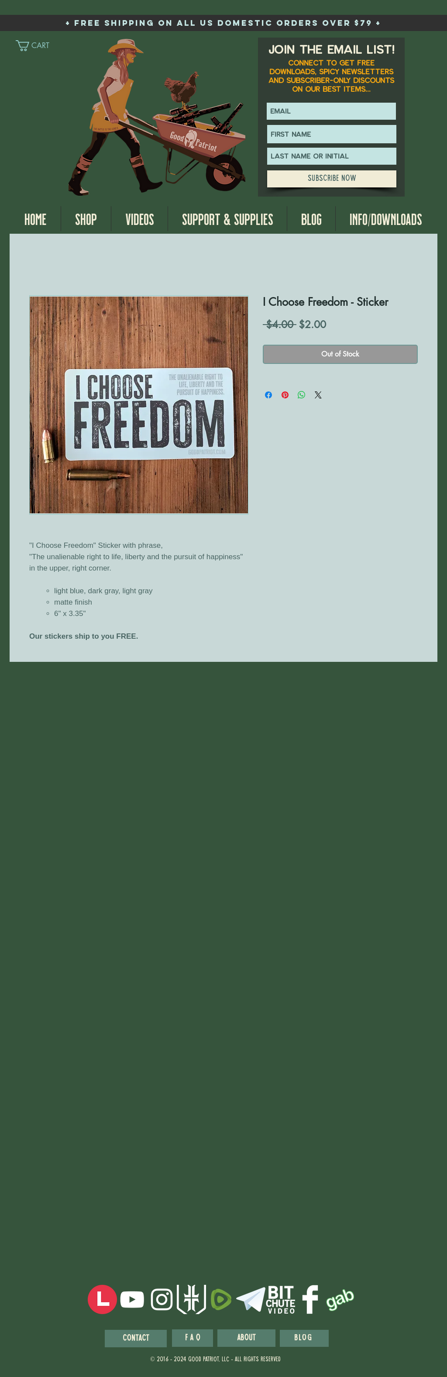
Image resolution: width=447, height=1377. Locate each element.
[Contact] (136, 1338)
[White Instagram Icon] (161, 1299)
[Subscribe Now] (331, 178)
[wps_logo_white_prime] (191, 1299)
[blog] (304, 1338)
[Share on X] (318, 395)
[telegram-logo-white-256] (250, 1299)
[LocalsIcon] (102, 1299)
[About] (246, 1338)
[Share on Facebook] (268, 395)
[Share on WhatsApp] (301, 395)
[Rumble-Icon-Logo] (221, 1299)
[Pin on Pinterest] (285, 395)
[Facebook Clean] (310, 1299)
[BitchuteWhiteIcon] (280, 1299)
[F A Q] (192, 1338)
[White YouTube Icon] (132, 1299)
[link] (40, 45)
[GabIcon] (339, 1299)
